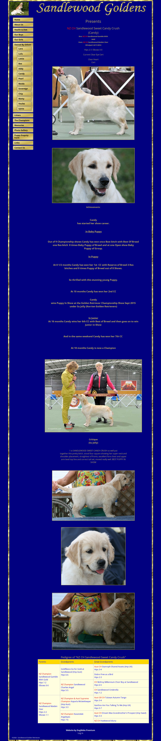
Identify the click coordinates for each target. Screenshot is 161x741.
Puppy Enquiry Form (21, 136)
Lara (20, 48)
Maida (21, 83)
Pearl (20, 78)
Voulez (21, 103)
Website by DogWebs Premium (80, 730)
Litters (17, 115)
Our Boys (18, 34)
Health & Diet (20, 29)
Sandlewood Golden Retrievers (29, 738)
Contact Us (19, 147)
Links (17, 142)
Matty (21, 98)
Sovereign (23, 88)
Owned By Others (22, 44)
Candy (21, 73)
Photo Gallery (21, 130)
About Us (18, 24)
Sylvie (21, 108)
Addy (20, 68)
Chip (20, 93)
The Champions (21, 120)
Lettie (21, 58)
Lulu (20, 53)
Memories (19, 125)
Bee (20, 63)
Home (17, 19)
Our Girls (18, 39)
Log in (80, 733)
